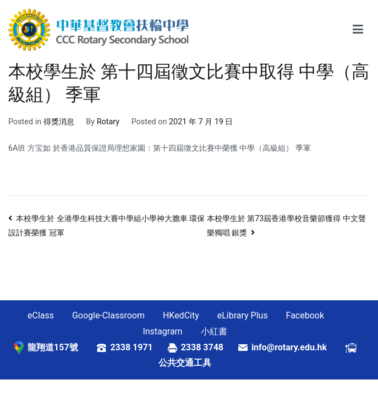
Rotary (108, 122)
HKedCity (181, 315)
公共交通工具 (184, 363)
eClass (41, 315)
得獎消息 (58, 122)
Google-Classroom (108, 315)
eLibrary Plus (242, 315)
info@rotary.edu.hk (297, 347)
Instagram (162, 331)
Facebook (305, 315)
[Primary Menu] (358, 30)
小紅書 (214, 331)
